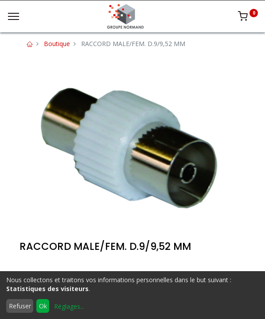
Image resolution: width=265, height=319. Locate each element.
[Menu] (13, 16)
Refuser (20, 306)
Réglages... (69, 306)
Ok (43, 306)
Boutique (57, 43)
